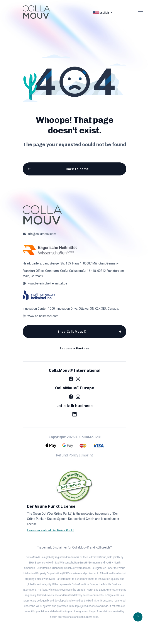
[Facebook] (71, 383)
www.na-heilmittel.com (43, 317)
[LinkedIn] (74, 418)
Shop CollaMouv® (72, 334)
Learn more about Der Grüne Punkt (50, 534)
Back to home (77, 169)
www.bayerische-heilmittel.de (47, 285)
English (101, 13)
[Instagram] (78, 383)
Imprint (86, 459)
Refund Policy (67, 459)
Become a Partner (74, 352)
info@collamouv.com (41, 235)
